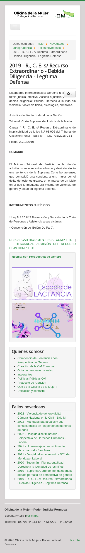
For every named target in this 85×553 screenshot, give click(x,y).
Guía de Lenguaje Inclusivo (35, 370)
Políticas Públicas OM (31, 378)
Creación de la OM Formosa (35, 366)
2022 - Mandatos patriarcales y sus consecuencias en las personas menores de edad (44, 426)
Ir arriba (75, 540)
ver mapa (32, 515)
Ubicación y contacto (31, 391)
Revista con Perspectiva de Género (36, 256)
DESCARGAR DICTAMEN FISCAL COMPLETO (40, 240)
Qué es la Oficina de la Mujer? (37, 386)
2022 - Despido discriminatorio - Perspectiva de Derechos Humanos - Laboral (41, 438)
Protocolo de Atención (31, 382)
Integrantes (24, 374)
